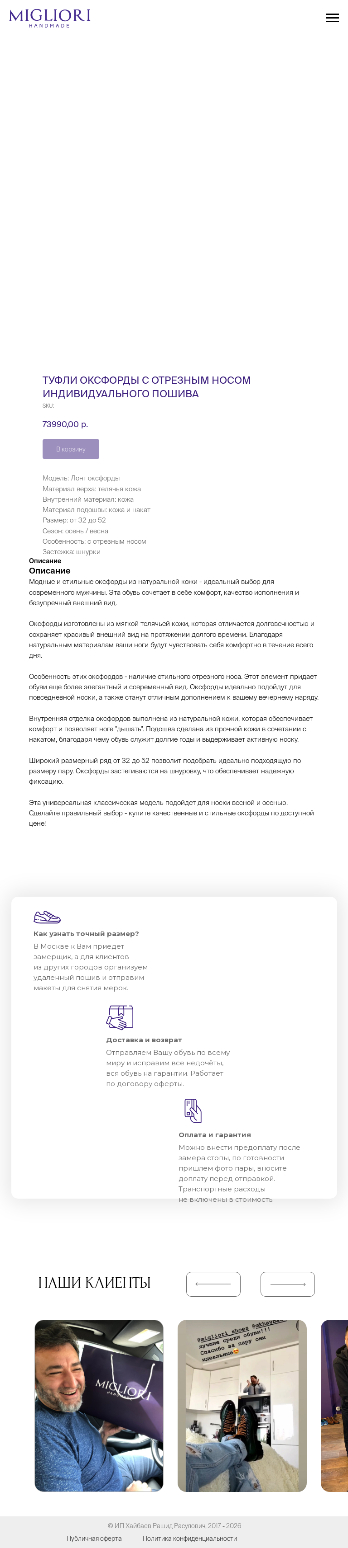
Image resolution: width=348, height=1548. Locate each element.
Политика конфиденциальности (190, 1538)
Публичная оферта (94, 1538)
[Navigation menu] (332, 18)
